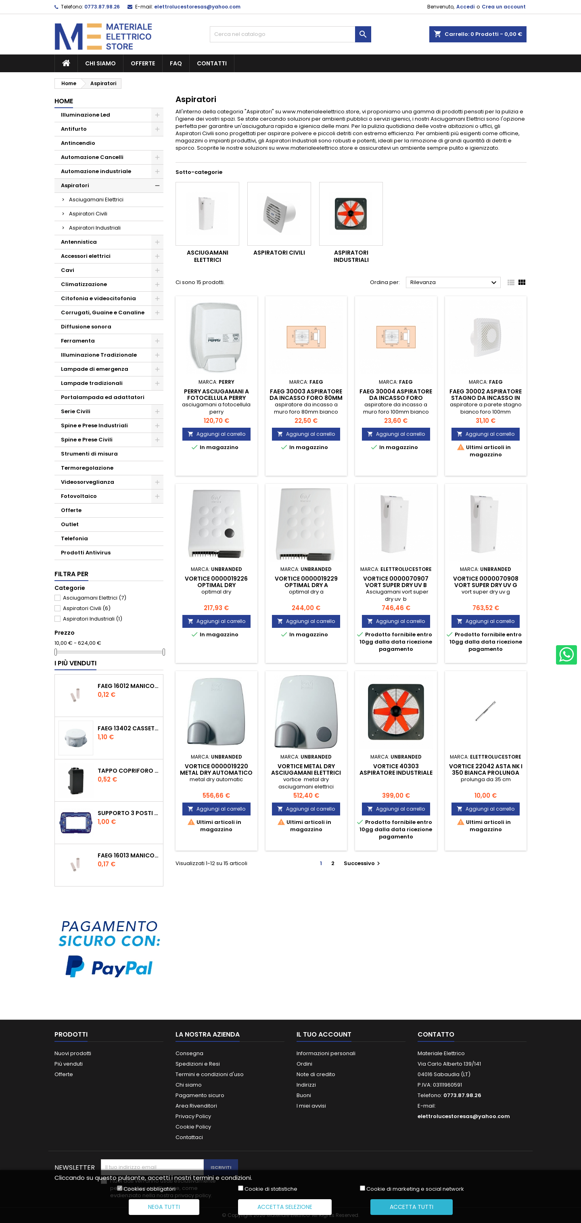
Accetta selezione (284, 1207)
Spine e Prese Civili (87, 439)
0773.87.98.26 (102, 6)
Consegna (189, 1053)
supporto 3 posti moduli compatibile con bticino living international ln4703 (129, 813)
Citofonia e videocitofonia (98, 298)
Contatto (436, 1034)
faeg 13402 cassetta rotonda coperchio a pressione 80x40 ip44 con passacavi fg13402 (129, 728)
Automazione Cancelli (92, 157)
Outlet (70, 524)
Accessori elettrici (86, 256)
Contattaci (189, 1137)
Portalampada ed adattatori (102, 397)
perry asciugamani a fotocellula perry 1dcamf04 (216, 397)
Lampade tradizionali (92, 383)
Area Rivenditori (196, 1106)
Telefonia (74, 538)
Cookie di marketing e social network (415, 1189)
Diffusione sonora (86, 326)
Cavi (67, 270)
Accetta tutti (411, 1207)
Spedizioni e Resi (198, 1064)
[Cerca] (290, 34)
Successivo (363, 863)
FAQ (176, 63)
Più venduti (68, 1064)
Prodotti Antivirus (86, 552)
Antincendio (78, 143)
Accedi (465, 6)
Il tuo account (324, 1034)
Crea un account (504, 6)
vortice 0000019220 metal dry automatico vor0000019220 (216, 772)
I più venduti (75, 663)
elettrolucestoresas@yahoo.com (197, 6)
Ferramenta (78, 341)
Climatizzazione (84, 284)
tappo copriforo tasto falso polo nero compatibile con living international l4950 (129, 770)
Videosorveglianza (87, 482)
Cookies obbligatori (149, 1189)
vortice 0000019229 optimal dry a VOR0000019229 (306, 585)
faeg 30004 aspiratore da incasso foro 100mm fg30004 (395, 397)
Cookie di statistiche (271, 1189)
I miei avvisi (311, 1106)
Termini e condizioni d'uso (210, 1074)
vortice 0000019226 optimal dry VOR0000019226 (216, 585)
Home (63, 101)
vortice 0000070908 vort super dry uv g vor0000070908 (485, 585)
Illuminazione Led (85, 115)
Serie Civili (75, 411)
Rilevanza (454, 283)
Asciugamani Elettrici (96, 199)
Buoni (304, 1095)
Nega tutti (164, 1207)
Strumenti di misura (89, 454)
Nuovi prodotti (72, 1053)
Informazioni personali (326, 1053)
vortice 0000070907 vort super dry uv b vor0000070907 (395, 585)
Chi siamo (100, 63)
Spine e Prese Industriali (94, 425)
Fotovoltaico (79, 496)
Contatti (212, 63)
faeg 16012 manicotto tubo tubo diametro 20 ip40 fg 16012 (129, 686)
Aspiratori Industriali (95, 228)
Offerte (143, 63)
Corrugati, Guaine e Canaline (102, 312)
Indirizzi (306, 1085)
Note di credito (316, 1074)
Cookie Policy (193, 1127)
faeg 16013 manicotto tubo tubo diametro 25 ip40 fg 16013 (129, 855)
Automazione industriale (96, 171)
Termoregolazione (87, 468)
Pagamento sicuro (200, 1095)
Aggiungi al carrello (216, 434)
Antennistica (79, 242)
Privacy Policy (193, 1116)
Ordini (304, 1064)
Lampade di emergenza (94, 369)
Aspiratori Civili (88, 213)
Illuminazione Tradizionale (99, 355)
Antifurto (74, 129)
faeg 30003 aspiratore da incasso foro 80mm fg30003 (306, 397)
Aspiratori (75, 185)
